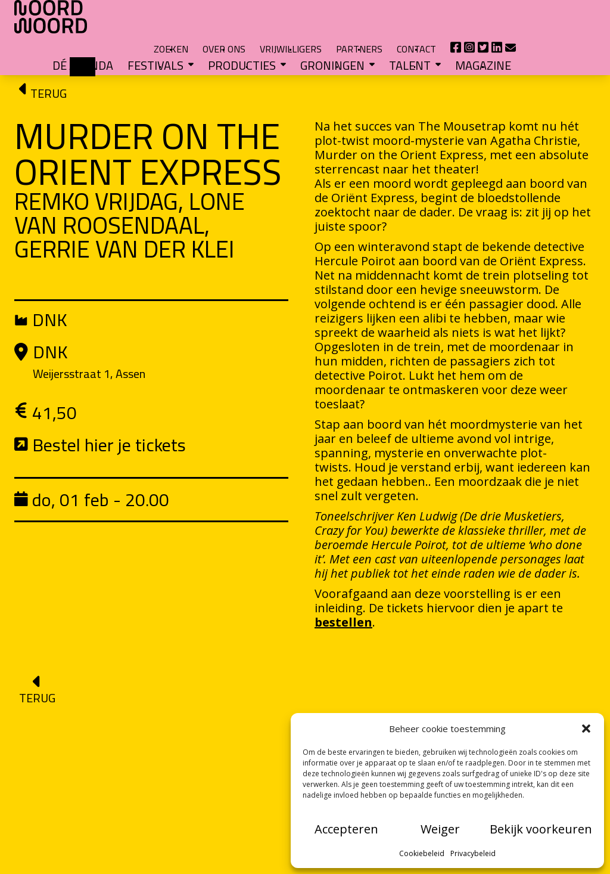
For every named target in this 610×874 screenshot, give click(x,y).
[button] (586, 728)
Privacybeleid (473, 853)
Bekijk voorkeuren (541, 829)
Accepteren (346, 829)
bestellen (343, 591)
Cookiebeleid (421, 853)
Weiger (440, 829)
